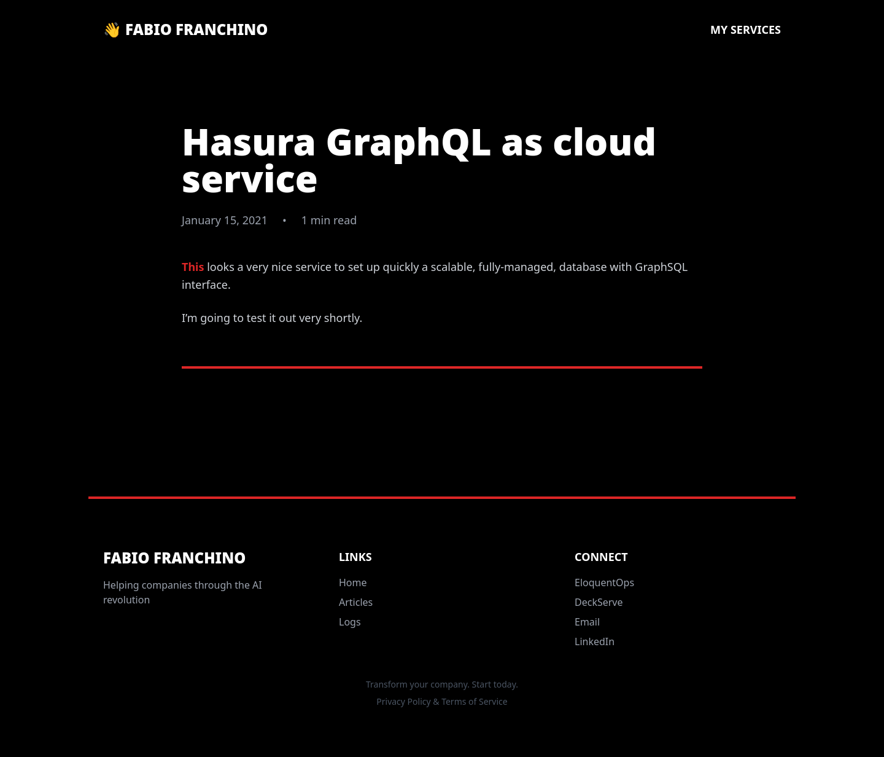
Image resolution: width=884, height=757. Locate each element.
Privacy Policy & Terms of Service (441, 701)
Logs (350, 622)
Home (353, 582)
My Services (745, 29)
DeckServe (599, 602)
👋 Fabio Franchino (185, 29)
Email (587, 622)
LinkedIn (595, 641)
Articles (356, 602)
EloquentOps (604, 582)
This (193, 266)
